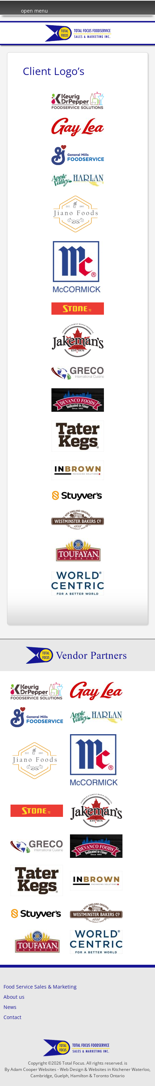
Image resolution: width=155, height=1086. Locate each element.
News (9, 1007)
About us (13, 996)
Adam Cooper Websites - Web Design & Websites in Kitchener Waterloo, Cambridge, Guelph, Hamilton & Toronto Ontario (80, 1072)
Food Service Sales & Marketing (40, 986)
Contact (12, 1017)
